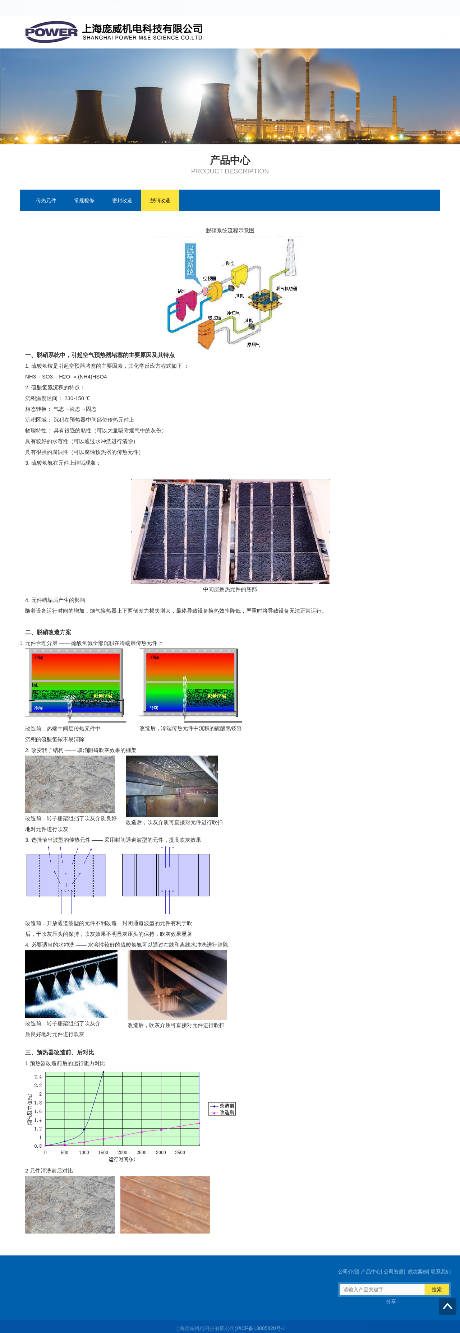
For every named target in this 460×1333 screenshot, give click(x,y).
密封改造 (122, 201)
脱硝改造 (160, 201)
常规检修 (84, 201)
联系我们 (426, 32)
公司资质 (360, 32)
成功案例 (393, 32)
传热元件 (46, 201)
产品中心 (327, 32)
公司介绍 (294, 32)
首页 (266, 32)
